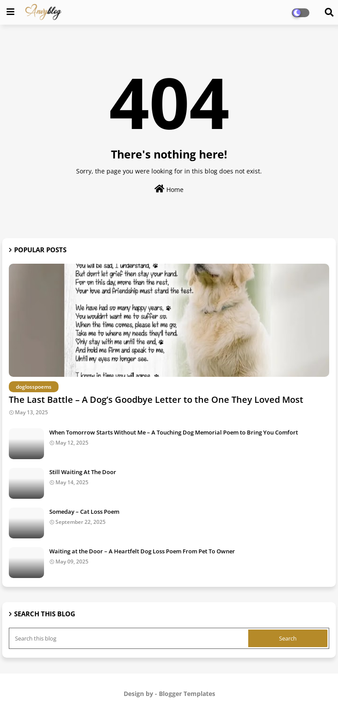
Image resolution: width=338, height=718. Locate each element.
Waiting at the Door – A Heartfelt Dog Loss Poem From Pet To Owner (142, 551)
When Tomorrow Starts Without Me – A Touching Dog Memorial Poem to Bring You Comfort (173, 432)
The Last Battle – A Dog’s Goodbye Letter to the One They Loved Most (156, 399)
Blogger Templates (187, 693)
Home (169, 189)
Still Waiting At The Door (82, 472)
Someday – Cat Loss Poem (84, 511)
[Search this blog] (129, 638)
